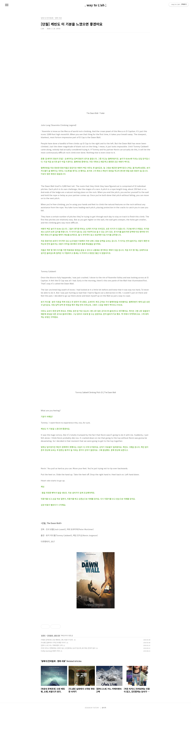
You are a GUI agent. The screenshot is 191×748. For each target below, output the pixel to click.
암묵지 (43, 671)
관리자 (104, 743)
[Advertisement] (95, 635)
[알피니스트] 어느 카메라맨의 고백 (52, 681)
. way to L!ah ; (95, 5)
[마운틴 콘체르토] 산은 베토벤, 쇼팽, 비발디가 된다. (57, 675)
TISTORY (96, 743)
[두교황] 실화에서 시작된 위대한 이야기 (53, 678)
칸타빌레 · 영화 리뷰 (53, 671)
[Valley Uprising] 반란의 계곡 (50, 686)
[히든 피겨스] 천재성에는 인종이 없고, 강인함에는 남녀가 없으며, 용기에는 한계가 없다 (68, 684)
